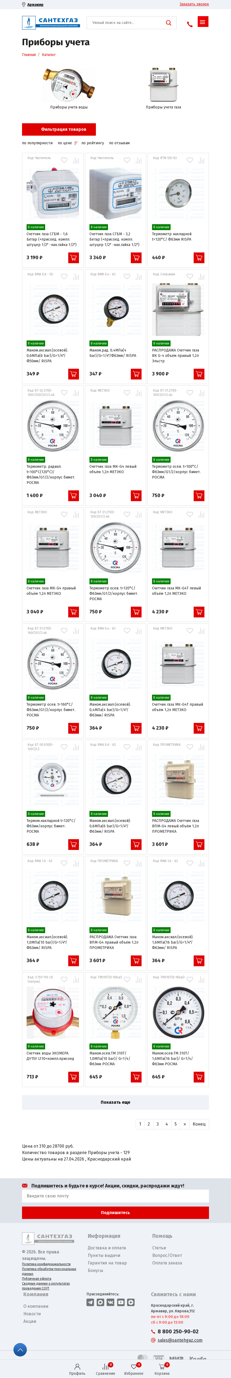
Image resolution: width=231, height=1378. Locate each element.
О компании (35, 1306)
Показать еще (115, 1102)
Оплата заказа (167, 1262)
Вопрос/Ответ (167, 1255)
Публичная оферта (36, 1279)
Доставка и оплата (107, 1247)
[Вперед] (184, 1124)
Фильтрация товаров (63, 129)
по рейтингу (92, 143)
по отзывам (119, 143)
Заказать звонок (194, 4)
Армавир (35, 4)
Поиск (168, 22)
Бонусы (95, 1270)
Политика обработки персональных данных (49, 1271)
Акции (29, 1321)
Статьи (159, 1247)
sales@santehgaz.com (180, 1340)
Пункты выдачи (104, 1255)
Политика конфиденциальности (46, 1264)
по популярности (37, 143)
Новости (32, 1313)
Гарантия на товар (107, 1262)
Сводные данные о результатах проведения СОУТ (46, 1286)
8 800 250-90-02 (178, 1331)
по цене (67, 143)
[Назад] (140, 1124)
